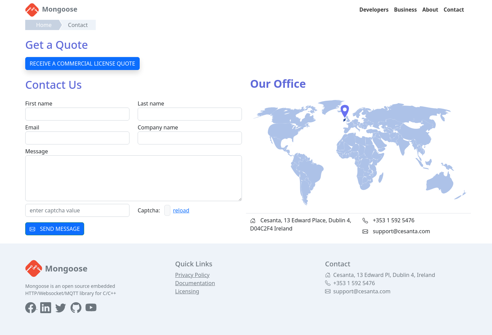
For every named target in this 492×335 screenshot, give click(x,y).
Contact (454, 9)
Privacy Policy (192, 275)
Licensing (187, 291)
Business (405, 9)
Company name (158, 127)
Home (44, 25)
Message (36, 151)
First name (38, 103)
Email (32, 127)
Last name (151, 103)
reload (181, 210)
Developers (374, 9)
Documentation (195, 283)
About (430, 9)
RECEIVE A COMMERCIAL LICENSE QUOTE (82, 63)
